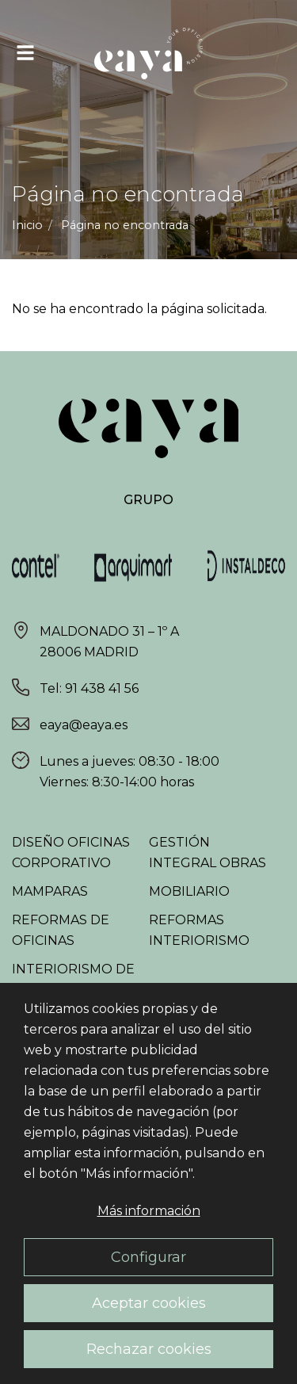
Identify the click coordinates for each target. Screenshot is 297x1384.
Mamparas (50, 891)
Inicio (27, 225)
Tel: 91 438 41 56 (89, 688)
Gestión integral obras (207, 852)
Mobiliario (189, 891)
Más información (148, 1210)
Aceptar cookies (149, 1303)
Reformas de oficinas (60, 930)
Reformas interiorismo (199, 930)
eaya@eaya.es (84, 724)
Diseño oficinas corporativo (71, 852)
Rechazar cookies (148, 1349)
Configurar (148, 1257)
